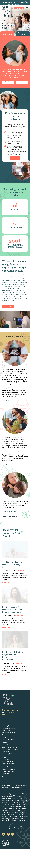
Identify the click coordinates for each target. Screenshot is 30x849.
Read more (6, 582)
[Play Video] (15, 319)
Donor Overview (7, 745)
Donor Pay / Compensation (10, 749)
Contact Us (6, 777)
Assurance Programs (8, 732)
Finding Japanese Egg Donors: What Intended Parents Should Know (12, 609)
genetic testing (14, 828)
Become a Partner (8, 761)
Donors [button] (4, 742)
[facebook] (12, 834)
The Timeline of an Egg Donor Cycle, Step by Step (12, 564)
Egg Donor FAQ (7, 751)
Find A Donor (19, 8)
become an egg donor (9, 802)
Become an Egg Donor (9, 747)
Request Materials (8, 764)
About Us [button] (5, 767)
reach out (17, 153)
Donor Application (8, 754)
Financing (5, 735)
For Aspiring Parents (8, 728)
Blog (3, 780)
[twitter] (3, 834)
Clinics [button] (4, 757)
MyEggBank (20, 570)
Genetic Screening (8, 739)
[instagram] (8, 834)
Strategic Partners (8, 771)
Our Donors (6, 730)
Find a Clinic (8, 306)
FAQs (4, 737)
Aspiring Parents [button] (7, 726)
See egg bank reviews (9, 516)
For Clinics (5, 759)
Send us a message (10, 710)
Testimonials (6, 773)
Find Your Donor (8, 82)
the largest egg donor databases (14, 808)
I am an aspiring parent (7, 33)
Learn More (22, 82)
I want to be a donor (22, 33)
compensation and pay (9, 818)
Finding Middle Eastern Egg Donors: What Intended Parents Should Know (12, 656)
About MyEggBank (8, 769)
